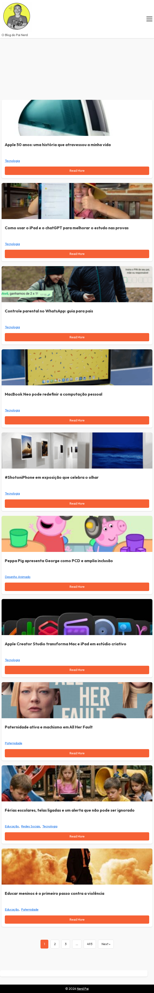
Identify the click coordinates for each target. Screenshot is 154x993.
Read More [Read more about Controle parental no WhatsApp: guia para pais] (77, 337)
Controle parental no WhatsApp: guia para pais (49, 310)
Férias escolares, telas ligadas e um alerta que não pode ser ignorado (70, 810)
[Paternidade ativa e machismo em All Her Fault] (77, 700)
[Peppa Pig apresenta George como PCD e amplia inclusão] (77, 534)
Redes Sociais (30, 826)
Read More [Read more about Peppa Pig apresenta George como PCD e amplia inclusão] (77, 587)
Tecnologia (12, 161)
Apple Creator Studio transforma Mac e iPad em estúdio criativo (65, 643)
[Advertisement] (77, 68)
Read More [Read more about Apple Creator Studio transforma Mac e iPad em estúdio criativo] (77, 670)
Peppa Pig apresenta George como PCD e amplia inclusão (59, 560)
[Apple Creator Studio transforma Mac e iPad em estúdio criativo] (77, 617)
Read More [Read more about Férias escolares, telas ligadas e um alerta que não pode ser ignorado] (77, 836)
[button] (149, 19)
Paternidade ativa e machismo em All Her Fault (49, 726)
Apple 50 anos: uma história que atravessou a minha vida (58, 144)
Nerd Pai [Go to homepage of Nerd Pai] (83, 989)
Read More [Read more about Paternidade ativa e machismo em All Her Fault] (77, 753)
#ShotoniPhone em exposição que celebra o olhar (52, 477)
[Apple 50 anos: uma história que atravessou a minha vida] (77, 118)
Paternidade (13, 743)
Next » (105, 944)
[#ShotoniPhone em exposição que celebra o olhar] (77, 450)
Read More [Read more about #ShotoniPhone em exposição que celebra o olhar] (77, 503)
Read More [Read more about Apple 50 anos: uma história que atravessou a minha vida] (77, 171)
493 (89, 944)
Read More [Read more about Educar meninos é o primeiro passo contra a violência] (77, 919)
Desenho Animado (17, 577)
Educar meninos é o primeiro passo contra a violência (54, 893)
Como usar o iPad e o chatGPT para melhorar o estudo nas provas (67, 227)
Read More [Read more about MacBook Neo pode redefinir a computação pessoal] (77, 420)
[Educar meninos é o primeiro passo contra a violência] (77, 867)
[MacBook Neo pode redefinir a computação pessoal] (77, 367)
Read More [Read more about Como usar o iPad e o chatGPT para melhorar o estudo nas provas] (77, 254)
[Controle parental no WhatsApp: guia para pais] (77, 284)
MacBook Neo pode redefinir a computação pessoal (53, 394)
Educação (12, 826)
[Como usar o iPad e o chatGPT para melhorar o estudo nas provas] (77, 201)
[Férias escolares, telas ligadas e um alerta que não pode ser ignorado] (77, 783)
